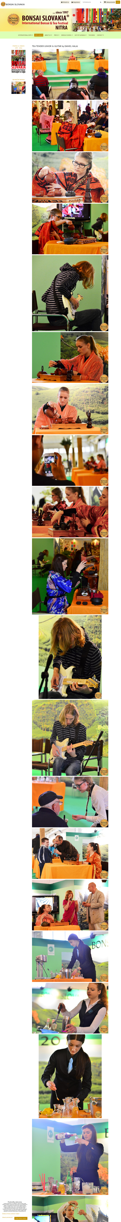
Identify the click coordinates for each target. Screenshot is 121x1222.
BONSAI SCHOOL (67, 35)
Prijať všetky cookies (21, 1218)
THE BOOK (92, 35)
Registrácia (76, 2)
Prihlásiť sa (65, 2)
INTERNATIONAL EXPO (25, 35)
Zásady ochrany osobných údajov (10, 1213)
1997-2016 (39, 35)
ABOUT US (48, 35)
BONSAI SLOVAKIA (15, 4)
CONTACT (100, 35)
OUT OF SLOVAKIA (80, 35)
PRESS (56, 35)
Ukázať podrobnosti (7, 1217)
